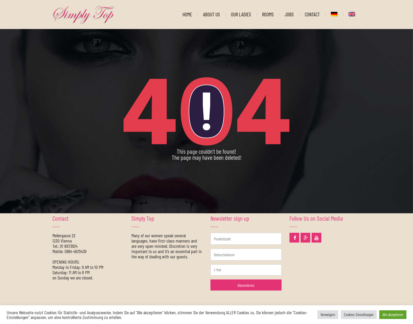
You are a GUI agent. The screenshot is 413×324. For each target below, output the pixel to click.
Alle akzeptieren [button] (392, 314)
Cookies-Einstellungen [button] (358, 314)
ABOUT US (211, 14)
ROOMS (268, 14)
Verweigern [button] (328, 314)
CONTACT (312, 14)
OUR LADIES (241, 14)
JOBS (289, 14)
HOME (187, 14)
